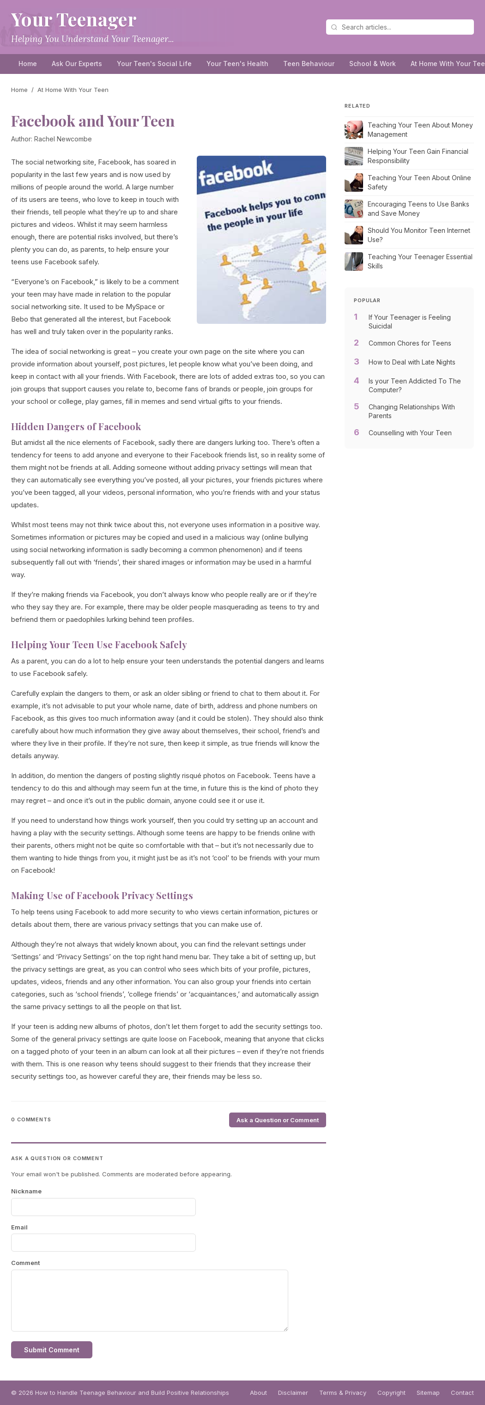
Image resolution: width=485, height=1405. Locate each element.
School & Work (372, 63)
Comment (25, 1262)
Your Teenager (74, 18)
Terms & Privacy (342, 1392)
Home (27, 63)
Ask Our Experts (77, 63)
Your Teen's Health (237, 63)
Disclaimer (293, 1392)
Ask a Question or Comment (277, 1120)
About (258, 1392)
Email (19, 1227)
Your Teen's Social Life (154, 63)
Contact (462, 1392)
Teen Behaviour (308, 63)
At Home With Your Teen (73, 89)
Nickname (26, 1191)
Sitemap (428, 1392)
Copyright (391, 1392)
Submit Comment (51, 1350)
